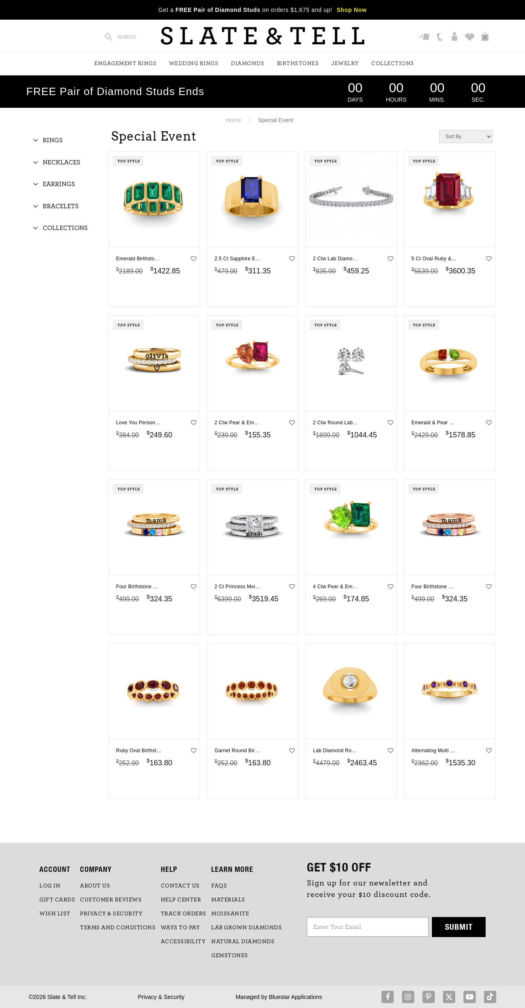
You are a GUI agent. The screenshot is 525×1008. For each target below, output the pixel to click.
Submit (459, 926)
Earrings (59, 184)
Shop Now (352, 10)
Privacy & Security (161, 997)
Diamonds (247, 63)
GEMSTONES (229, 955)
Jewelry (345, 63)
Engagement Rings (125, 63)
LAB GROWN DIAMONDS (246, 928)
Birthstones (298, 63)
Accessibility (183, 941)
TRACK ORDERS (183, 914)
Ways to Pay (180, 928)
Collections (392, 63)
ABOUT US (95, 886)
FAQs (219, 886)
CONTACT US (180, 886)
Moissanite (230, 914)
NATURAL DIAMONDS (242, 941)
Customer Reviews (111, 900)
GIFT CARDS (57, 900)
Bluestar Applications (295, 997)
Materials (228, 900)
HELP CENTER (181, 900)
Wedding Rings (194, 63)
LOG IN (49, 886)
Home (233, 120)
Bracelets (61, 206)
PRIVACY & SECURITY (111, 914)
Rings (53, 140)
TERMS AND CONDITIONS (117, 928)
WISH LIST (55, 914)
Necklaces (61, 162)
